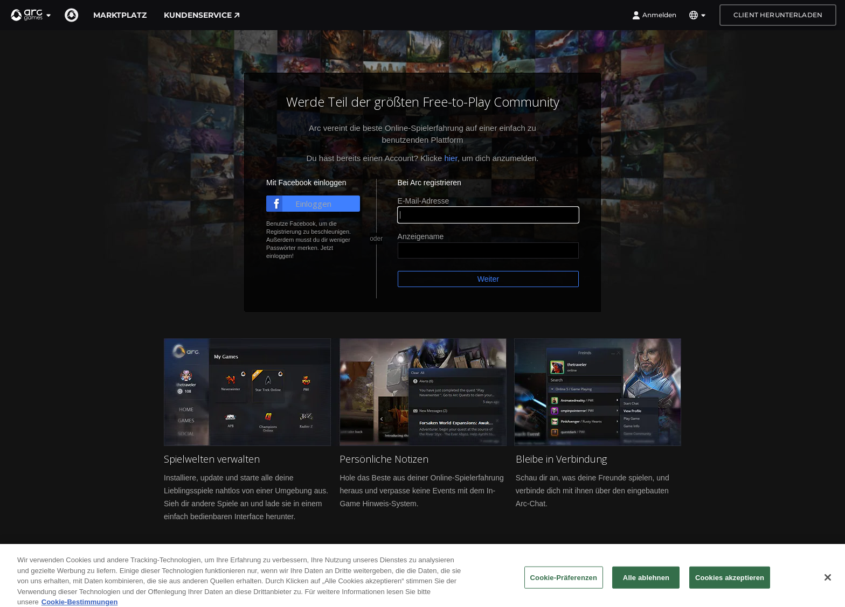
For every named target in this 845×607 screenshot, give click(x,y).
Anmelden (654, 15)
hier (450, 158)
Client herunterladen (777, 15)
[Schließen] (828, 587)
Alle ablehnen (646, 587)
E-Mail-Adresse (423, 201)
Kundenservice (202, 15)
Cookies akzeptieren (729, 587)
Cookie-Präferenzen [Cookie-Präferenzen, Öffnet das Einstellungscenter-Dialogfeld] (563, 587)
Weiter (488, 279)
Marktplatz (120, 15)
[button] (31, 15)
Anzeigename (421, 236)
